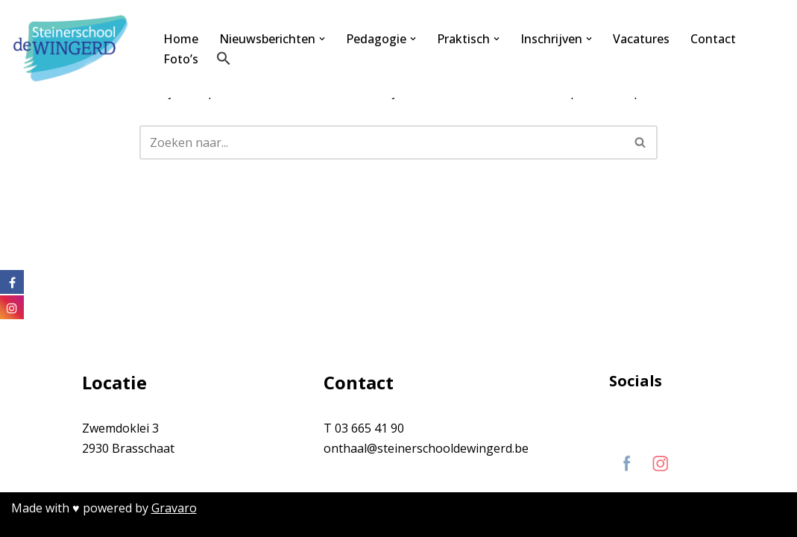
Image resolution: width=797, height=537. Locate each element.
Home (180, 39)
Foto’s (180, 59)
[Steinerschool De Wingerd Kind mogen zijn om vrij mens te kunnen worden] (74, 48)
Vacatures (641, 39)
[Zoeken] (381, 142)
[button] (322, 39)
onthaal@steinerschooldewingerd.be (426, 448)
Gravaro (174, 508)
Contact (713, 39)
